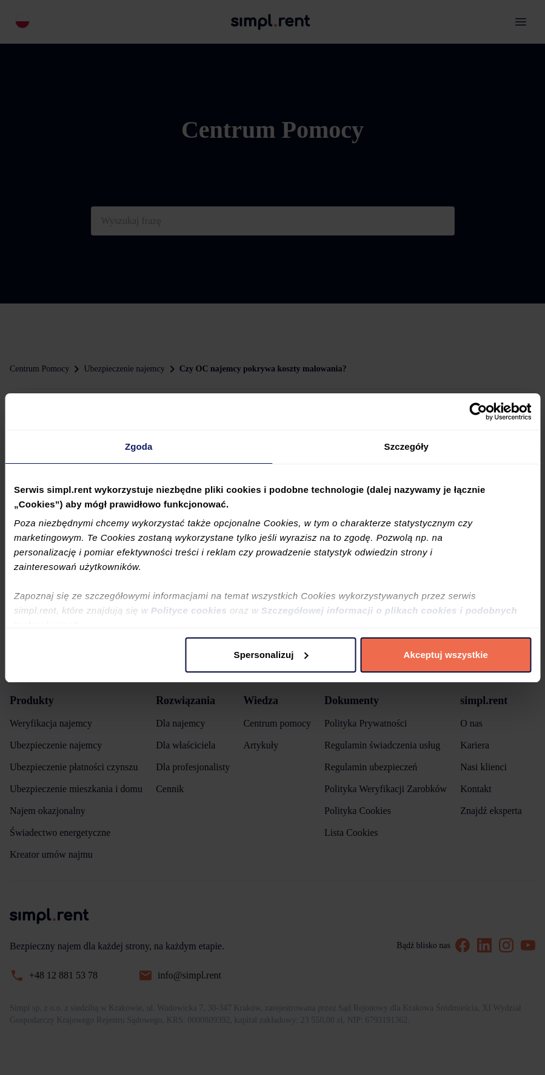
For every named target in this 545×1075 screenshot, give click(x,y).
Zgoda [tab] (139, 446)
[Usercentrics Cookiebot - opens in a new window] (478, 411)
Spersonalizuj (271, 654)
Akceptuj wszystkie (446, 654)
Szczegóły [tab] (406, 446)
